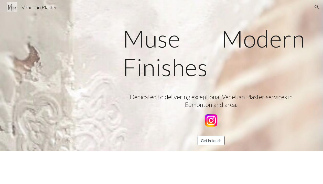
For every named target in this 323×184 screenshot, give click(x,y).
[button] (317, 7)
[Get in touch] (211, 140)
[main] (211, 54)
